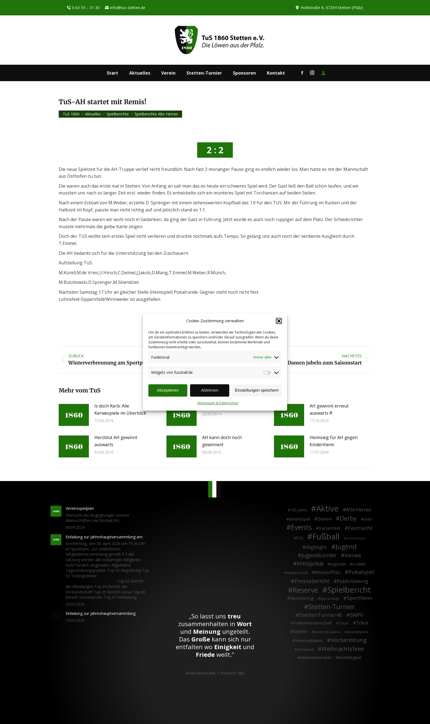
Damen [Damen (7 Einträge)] (324, 519)
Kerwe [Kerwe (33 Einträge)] (353, 555)
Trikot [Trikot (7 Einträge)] (362, 623)
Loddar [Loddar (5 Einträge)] (359, 564)
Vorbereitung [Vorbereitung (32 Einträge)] (349, 640)
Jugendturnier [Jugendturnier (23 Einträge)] (318, 555)
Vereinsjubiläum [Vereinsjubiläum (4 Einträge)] (309, 640)
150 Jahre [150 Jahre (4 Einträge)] (298, 510)
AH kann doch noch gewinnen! (222, 441)
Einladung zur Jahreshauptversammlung (100, 613)
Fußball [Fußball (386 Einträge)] (326, 536)
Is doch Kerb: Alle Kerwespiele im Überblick (120, 409)
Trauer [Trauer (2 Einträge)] (343, 623)
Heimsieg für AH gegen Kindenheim (334, 441)
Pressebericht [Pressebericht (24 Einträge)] (312, 581)
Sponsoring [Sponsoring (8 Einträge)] (302, 598)
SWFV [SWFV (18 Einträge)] (356, 615)
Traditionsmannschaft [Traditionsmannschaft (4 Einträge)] (312, 623)
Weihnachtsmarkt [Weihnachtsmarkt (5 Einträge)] (316, 657)
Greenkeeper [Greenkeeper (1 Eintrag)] (356, 538)
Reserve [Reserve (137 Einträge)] (305, 590)
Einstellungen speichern (257, 390)
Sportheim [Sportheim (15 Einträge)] (359, 598)
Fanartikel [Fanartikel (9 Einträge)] (329, 528)
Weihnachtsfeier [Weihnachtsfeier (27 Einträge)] (343, 649)
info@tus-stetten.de (125, 7)
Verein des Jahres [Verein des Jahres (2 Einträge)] (327, 632)
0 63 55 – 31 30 (83, 7)
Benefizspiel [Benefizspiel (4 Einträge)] (299, 519)
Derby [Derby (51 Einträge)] (348, 518)
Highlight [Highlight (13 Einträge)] (316, 547)
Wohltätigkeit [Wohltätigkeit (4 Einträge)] (349, 657)
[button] (279, 321)
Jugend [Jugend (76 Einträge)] (346, 547)
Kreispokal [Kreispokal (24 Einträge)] (310, 563)
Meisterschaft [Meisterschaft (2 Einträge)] (297, 572)
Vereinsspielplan (80, 508)
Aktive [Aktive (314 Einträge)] (327, 508)
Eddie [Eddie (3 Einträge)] (367, 519)
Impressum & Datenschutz (217, 403)
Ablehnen (209, 390)
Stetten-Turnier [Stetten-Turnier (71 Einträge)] (331, 607)
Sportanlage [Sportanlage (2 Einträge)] (329, 598)
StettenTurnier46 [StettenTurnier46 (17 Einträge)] (320, 615)
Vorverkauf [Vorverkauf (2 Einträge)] (305, 649)
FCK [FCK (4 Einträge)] (299, 538)
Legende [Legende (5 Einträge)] (338, 564)
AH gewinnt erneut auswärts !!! (329, 409)
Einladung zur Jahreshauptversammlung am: (104, 536)
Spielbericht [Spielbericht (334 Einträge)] (349, 589)
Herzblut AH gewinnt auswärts (115, 441)
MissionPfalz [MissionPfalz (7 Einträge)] (328, 572)
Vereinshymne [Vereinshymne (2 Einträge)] (358, 632)
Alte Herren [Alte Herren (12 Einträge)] (358, 510)
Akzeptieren (168, 390)
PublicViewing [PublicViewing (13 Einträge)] (352, 581)
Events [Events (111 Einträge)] (301, 527)
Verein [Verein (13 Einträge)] (300, 631)
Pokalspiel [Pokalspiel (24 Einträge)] (361, 572)
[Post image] (74, 415)
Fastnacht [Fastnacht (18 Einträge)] (360, 528)
